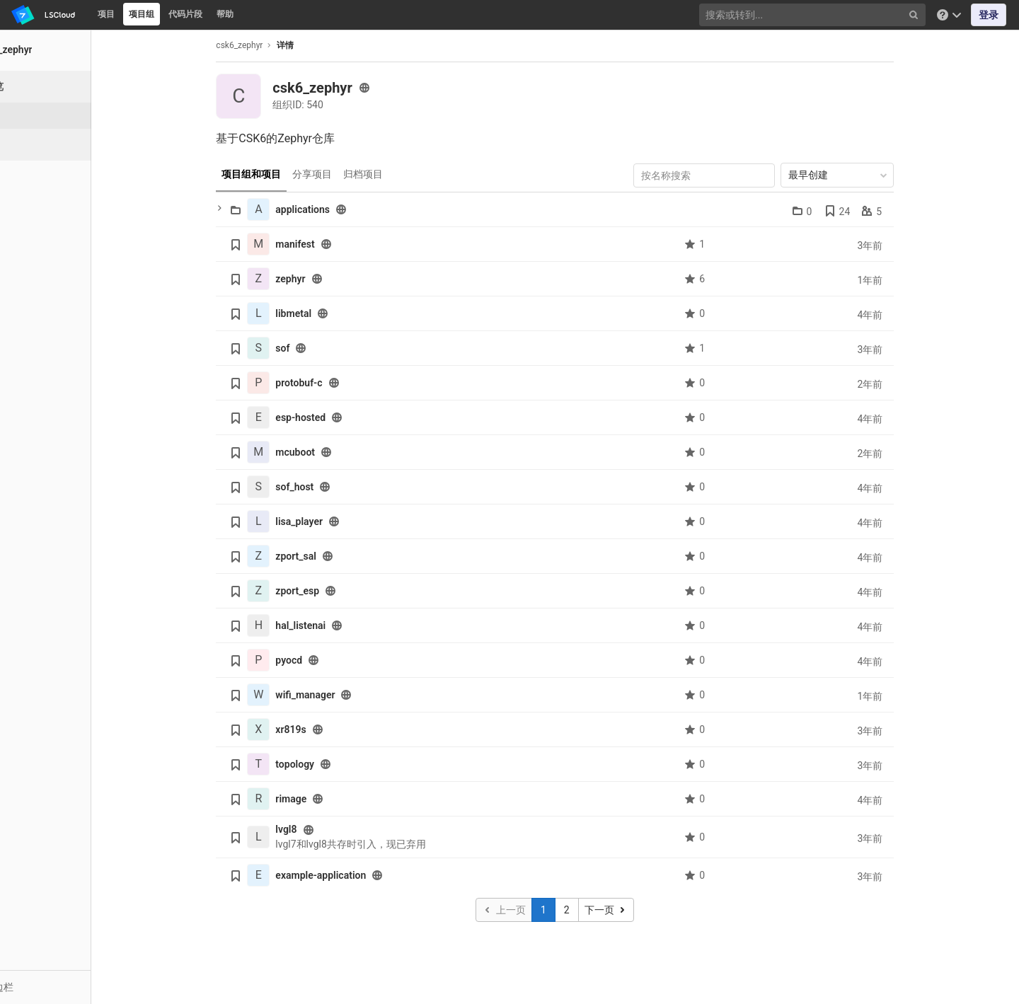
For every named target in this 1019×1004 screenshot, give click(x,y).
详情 (317, 45)
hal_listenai (333, 625)
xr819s (323, 729)
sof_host (327, 486)
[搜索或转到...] (814, 15)
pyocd (321, 660)
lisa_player (331, 521)
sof (315, 348)
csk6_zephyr (271, 45)
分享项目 (344, 174)
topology (327, 764)
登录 (988, 15)
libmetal (326, 313)
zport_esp (330, 590)
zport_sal (328, 556)
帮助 (225, 14)
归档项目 (395, 174)
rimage (323, 798)
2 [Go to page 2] (599, 910)
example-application (353, 875)
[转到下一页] (638, 910)
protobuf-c (331, 382)
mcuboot (327, 452)
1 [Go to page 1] (576, 910)
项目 (106, 14)
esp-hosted (333, 417)
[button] (77, 987)
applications (335, 209)
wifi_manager (337, 694)
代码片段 (185, 14)
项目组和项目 (283, 174)
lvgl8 (318, 829)
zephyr (323, 278)
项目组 (141, 14)
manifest (327, 244)
